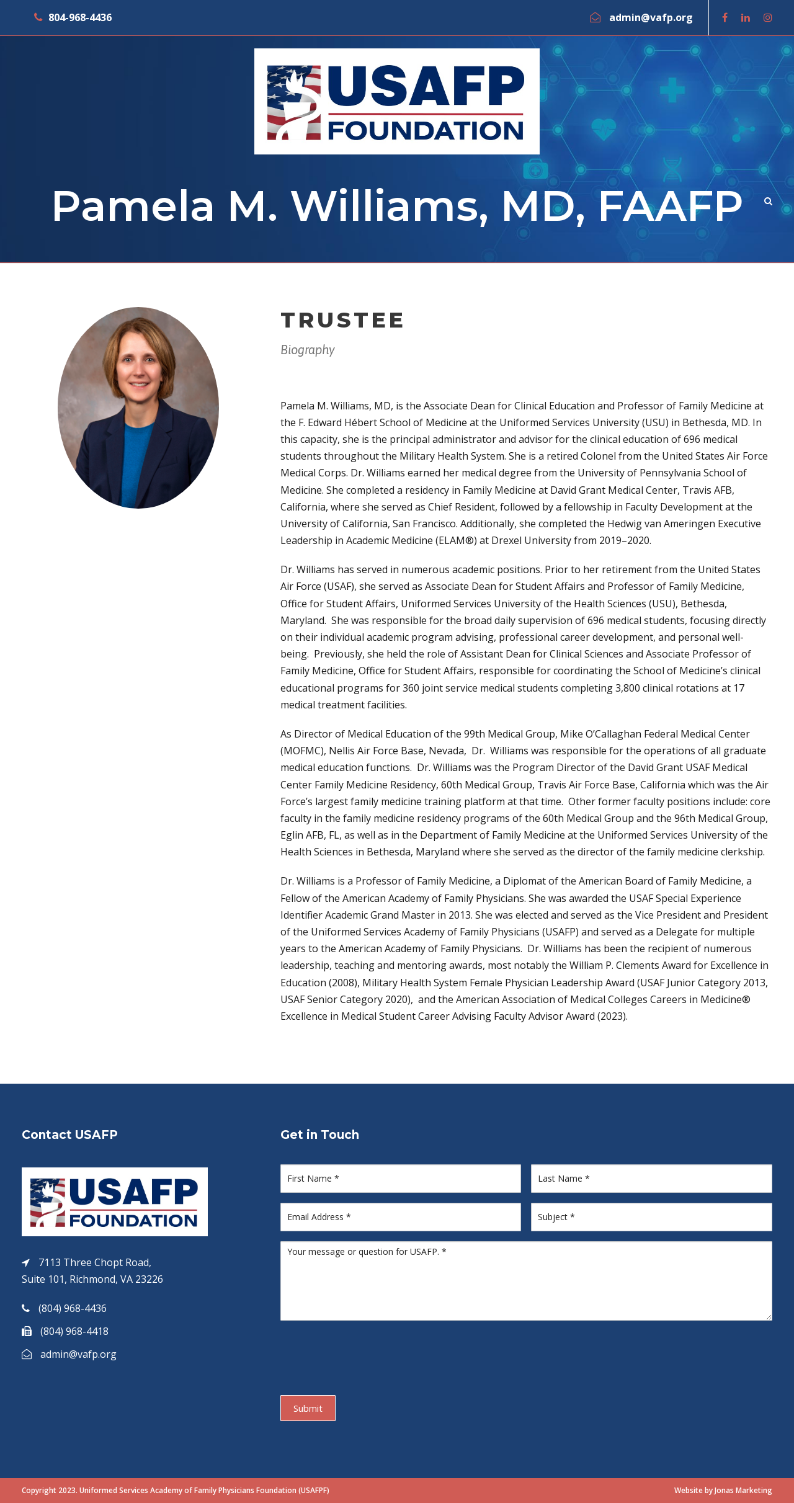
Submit (308, 1408)
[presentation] (374, 1355)
